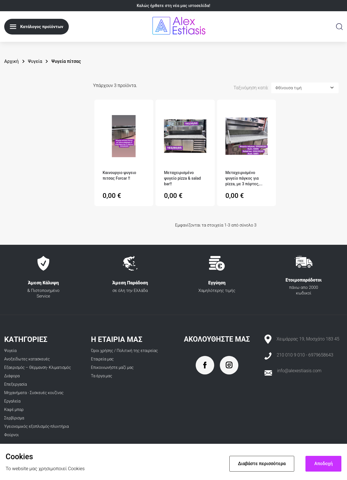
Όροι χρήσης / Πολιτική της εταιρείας (124, 350)
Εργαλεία (12, 401)
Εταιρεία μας (102, 359)
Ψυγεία (10, 350)
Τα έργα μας (101, 376)
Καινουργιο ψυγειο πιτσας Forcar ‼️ (119, 175)
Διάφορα (12, 376)
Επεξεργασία (15, 384)
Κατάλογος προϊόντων (41, 26)
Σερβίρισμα (14, 418)
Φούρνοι (11, 435)
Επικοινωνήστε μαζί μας (112, 367)
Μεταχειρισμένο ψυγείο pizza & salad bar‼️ (182, 178)
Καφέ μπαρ (14, 409)
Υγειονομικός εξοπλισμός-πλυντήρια (36, 426)
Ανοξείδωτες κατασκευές (27, 359)
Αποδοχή (323, 463)
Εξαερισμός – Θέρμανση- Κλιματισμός (37, 367)
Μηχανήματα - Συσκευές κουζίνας (34, 392)
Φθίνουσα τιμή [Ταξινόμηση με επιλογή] (288, 88)
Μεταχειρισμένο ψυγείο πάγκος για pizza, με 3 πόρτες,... (243, 178)
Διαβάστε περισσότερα (262, 463)
